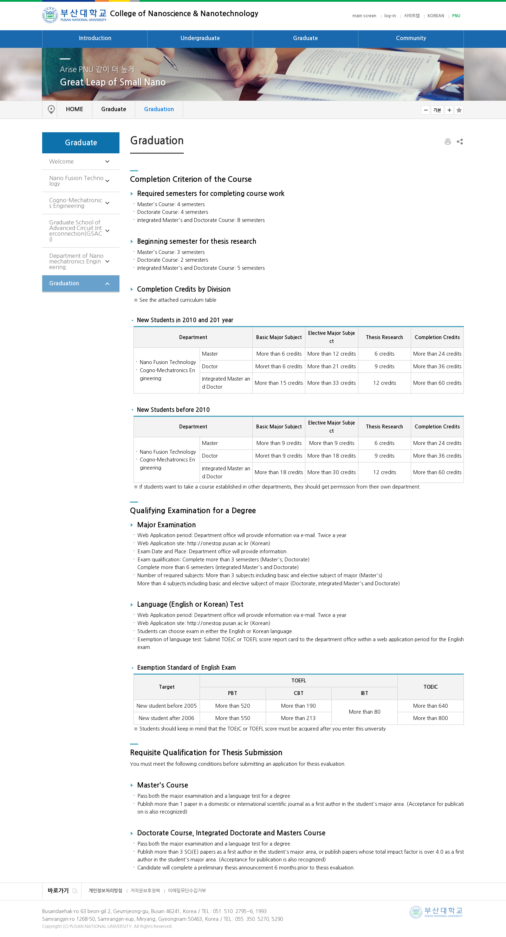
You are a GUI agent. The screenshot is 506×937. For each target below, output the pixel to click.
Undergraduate (200, 38)
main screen (364, 16)
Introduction (95, 38)
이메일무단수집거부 (187, 890)
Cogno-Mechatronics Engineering (75, 203)
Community (411, 38)
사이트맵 (412, 16)
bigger (449, 110)
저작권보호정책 (145, 890)
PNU (456, 16)
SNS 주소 (459, 141)
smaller (425, 110)
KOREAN (436, 16)
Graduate (305, 38)
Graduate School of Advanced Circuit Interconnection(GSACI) (75, 230)
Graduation (64, 283)
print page (448, 141)
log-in (390, 16)
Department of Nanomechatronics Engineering (76, 261)
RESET (437, 110)
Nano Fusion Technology (76, 180)
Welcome (61, 161)
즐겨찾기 (458, 110)
